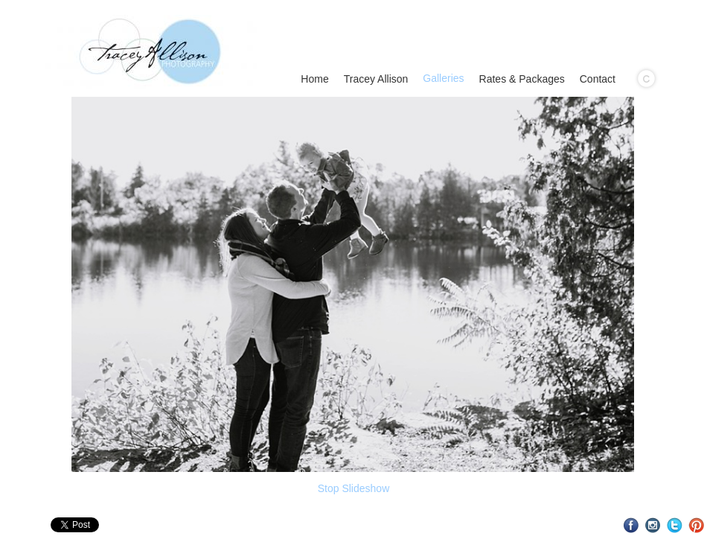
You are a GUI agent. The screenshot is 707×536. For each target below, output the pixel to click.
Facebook (631, 525)
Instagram (653, 525)
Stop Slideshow (354, 488)
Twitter (674, 525)
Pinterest (696, 525)
